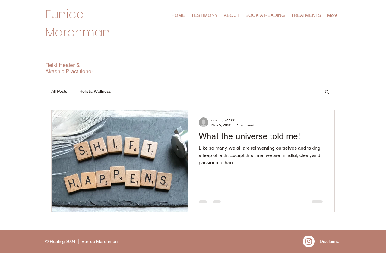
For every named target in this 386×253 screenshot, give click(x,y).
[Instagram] (309, 241)
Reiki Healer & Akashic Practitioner (69, 68)
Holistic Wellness (95, 91)
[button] (327, 92)
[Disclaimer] (330, 241)
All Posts (59, 91)
